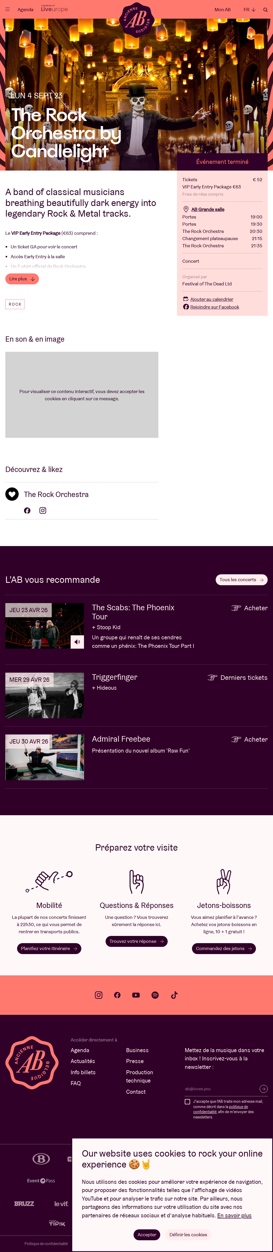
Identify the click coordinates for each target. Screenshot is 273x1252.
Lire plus (22, 279)
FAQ (76, 1083)
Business (137, 1050)
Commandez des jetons (224, 948)
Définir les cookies (188, 1234)
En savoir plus (234, 1215)
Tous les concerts (242, 579)
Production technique (139, 1076)
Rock (15, 304)
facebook (117, 995)
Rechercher (265, 10)
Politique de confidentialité (46, 1243)
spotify (155, 995)
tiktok (174, 995)
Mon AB (223, 9)
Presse (135, 1061)
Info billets (83, 1072)
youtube (136, 995)
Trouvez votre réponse (137, 941)
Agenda (25, 9)
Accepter (147, 1234)
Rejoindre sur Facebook (210, 307)
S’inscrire (264, 1089)
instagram (98, 995)
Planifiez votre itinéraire (49, 948)
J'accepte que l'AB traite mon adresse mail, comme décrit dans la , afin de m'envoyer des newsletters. (228, 1109)
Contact (136, 1091)
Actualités (83, 1061)
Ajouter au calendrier (207, 299)
